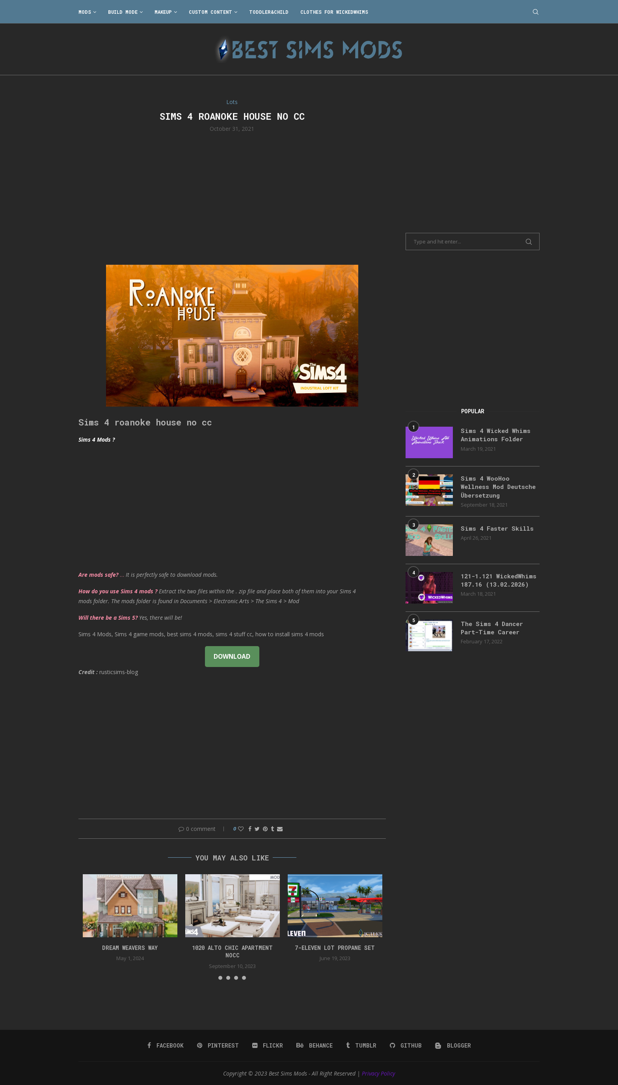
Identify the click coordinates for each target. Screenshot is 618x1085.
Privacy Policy (378, 1073)
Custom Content (210, 12)
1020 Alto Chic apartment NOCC (232, 951)
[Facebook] (167, 1046)
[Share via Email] (280, 828)
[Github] (405, 1046)
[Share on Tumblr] (272, 828)
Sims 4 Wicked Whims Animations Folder (497, 435)
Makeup (163, 12)
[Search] (536, 11)
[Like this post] (241, 828)
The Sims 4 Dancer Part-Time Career (494, 632)
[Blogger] (451, 1046)
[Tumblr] (361, 1046)
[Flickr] (268, 1046)
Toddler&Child (269, 12)
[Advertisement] (232, 198)
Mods (84, 12)
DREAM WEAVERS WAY (130, 947)
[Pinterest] (219, 1046)
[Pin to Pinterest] (265, 828)
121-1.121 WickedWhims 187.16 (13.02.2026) (495, 586)
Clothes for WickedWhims (334, 12)
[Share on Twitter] (257, 828)
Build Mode (123, 12)
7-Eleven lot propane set (335, 947)
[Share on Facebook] (249, 828)
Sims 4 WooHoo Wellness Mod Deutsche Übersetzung (498, 487)
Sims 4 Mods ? (96, 439)
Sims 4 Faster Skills (499, 530)
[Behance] (314, 1046)
